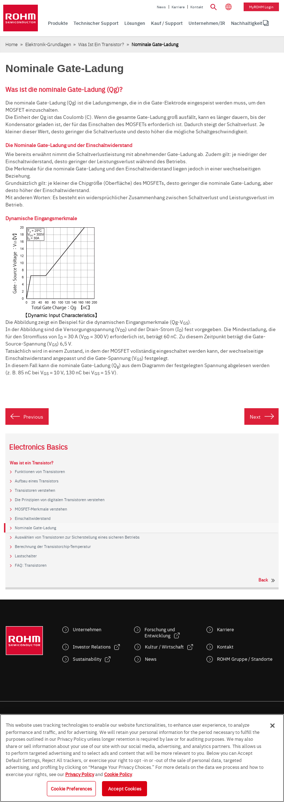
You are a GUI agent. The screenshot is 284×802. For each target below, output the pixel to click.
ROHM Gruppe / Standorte (244, 659)
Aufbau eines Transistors (36, 481)
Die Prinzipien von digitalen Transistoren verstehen (60, 499)
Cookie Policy (118, 774)
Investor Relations (92, 646)
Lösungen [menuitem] (134, 22)
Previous (33, 416)
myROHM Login (261, 6)
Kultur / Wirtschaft (164, 646)
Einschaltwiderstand (32, 518)
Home (11, 44)
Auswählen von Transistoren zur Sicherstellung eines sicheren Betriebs (77, 537)
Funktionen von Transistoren (40, 471)
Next (255, 416)
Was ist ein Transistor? (101, 44)
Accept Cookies (124, 788)
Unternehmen (87, 629)
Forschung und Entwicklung (160, 632)
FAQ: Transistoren (30, 565)
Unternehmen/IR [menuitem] (206, 22)
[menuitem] (246, 23)
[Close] (272, 726)
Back (263, 579)
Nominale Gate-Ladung (35, 527)
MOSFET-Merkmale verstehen (41, 509)
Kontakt (196, 7)
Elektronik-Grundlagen (48, 44)
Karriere (178, 7)
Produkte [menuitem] (58, 22)
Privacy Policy (79, 774)
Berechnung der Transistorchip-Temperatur (53, 546)
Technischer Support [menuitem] (96, 22)
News (161, 7)
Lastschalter (26, 555)
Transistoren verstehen (35, 490)
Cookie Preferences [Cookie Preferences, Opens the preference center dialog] (71, 788)
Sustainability (87, 659)
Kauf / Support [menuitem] (167, 22)
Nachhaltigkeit (246, 22)
